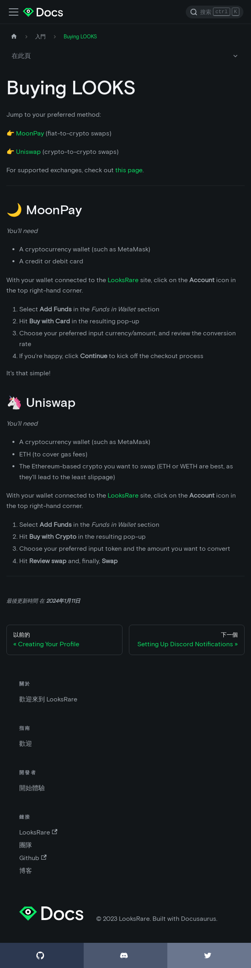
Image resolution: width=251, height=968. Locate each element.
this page (129, 170)
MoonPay (30, 133)
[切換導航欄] (14, 12)
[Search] (214, 12)
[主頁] (14, 36)
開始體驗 (32, 788)
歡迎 (25, 743)
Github (32, 858)
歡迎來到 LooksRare (48, 699)
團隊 (25, 845)
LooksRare (123, 280)
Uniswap (28, 151)
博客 (25, 870)
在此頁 (21, 56)
